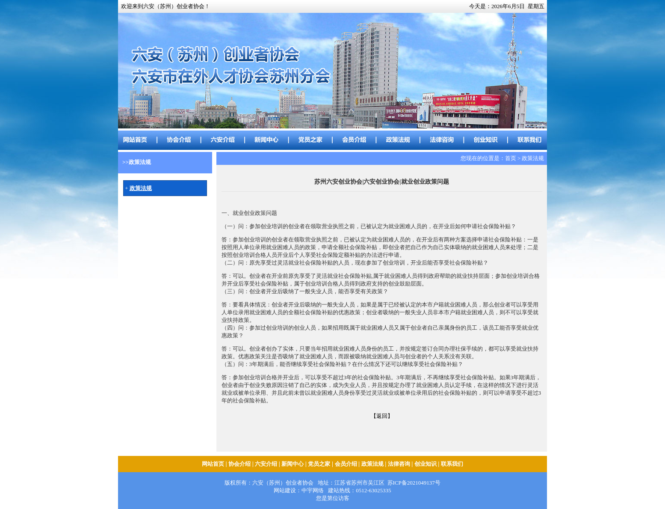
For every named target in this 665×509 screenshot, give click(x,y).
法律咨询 (399, 464)
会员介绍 (346, 464)
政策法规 (372, 464)
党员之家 (319, 464)
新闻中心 (292, 464)
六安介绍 (266, 464)
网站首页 (213, 464)
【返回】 (382, 416)
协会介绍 (239, 464)
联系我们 (452, 464)
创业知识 (425, 464)
